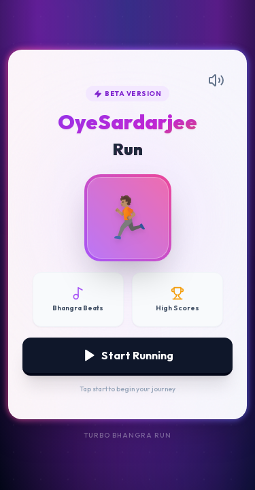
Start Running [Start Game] (127, 355)
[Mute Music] (216, 80)
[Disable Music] (78, 299)
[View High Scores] (177, 299)
